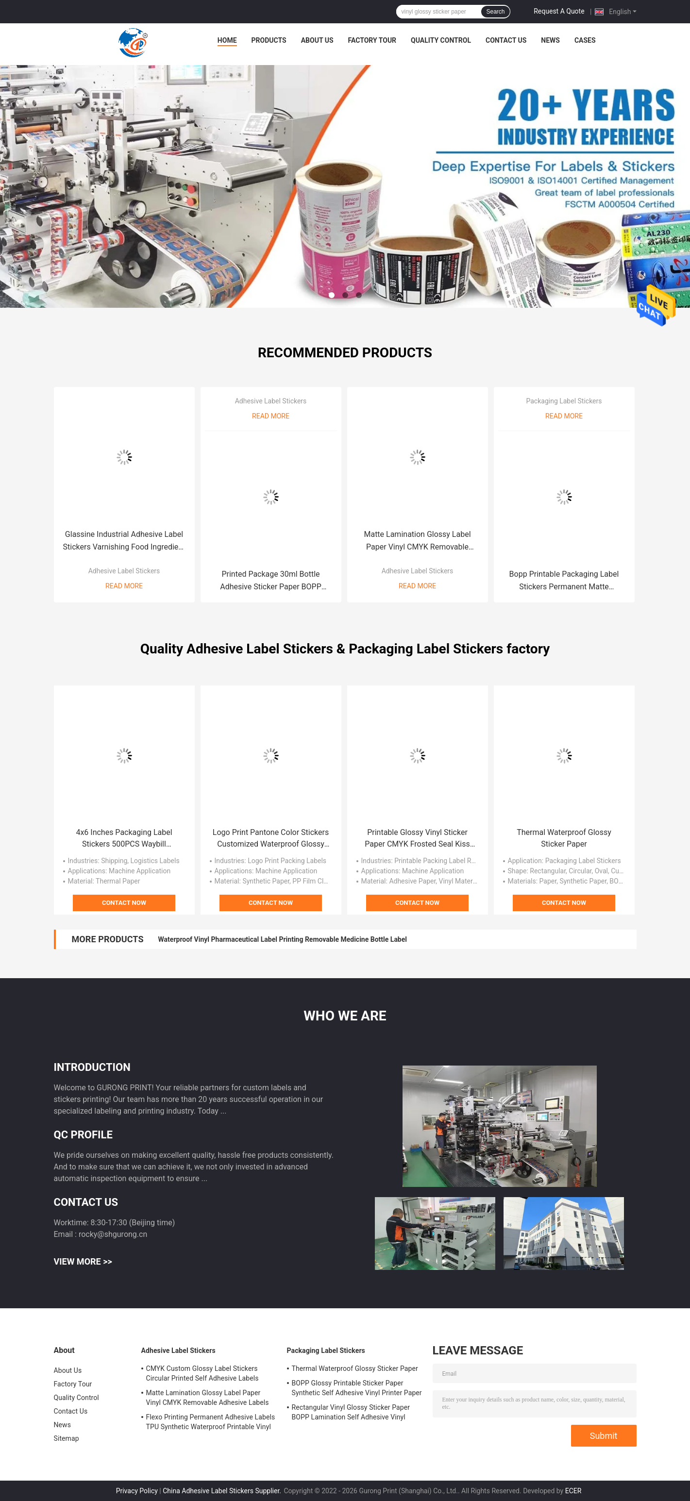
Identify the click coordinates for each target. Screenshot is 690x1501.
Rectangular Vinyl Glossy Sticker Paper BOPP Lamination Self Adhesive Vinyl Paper (351, 1413)
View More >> (83, 1261)
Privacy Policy (137, 1491)
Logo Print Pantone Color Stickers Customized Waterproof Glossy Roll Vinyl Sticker (271, 839)
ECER (573, 1491)
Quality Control (441, 40)
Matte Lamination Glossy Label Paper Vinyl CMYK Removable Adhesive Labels (417, 541)
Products (269, 40)
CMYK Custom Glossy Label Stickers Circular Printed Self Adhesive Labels (202, 1373)
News (550, 40)
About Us (317, 40)
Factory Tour (372, 40)
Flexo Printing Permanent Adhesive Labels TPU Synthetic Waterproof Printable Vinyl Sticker (210, 1423)
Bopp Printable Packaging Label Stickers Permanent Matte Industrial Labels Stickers (564, 581)
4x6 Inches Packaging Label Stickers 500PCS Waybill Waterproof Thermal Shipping (123, 839)
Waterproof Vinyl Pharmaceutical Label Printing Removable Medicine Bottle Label (282, 939)
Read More (124, 586)
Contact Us (506, 40)
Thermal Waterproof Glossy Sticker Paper (564, 838)
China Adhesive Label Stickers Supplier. (223, 1491)
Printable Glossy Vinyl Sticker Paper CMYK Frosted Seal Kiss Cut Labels (417, 839)
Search (495, 11)
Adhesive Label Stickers (124, 571)
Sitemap (66, 1438)
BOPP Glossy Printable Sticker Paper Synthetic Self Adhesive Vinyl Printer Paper (357, 1388)
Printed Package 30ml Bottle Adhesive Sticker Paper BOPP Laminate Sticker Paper (270, 581)
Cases (585, 40)
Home (227, 40)
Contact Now (124, 902)
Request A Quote (559, 11)
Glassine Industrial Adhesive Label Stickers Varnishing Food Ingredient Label (124, 541)
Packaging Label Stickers (564, 401)
